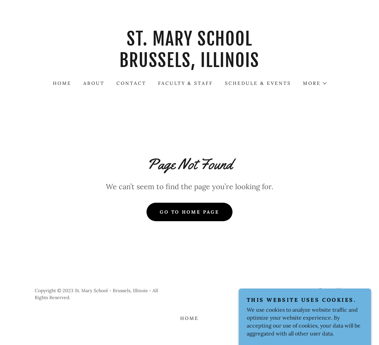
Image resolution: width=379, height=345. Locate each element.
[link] (189, 65)
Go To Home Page (190, 212)
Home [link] (62, 83)
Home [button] (189, 318)
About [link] (94, 83)
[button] (314, 83)
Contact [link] (131, 83)
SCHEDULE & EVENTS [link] (258, 83)
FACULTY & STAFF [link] (185, 83)
